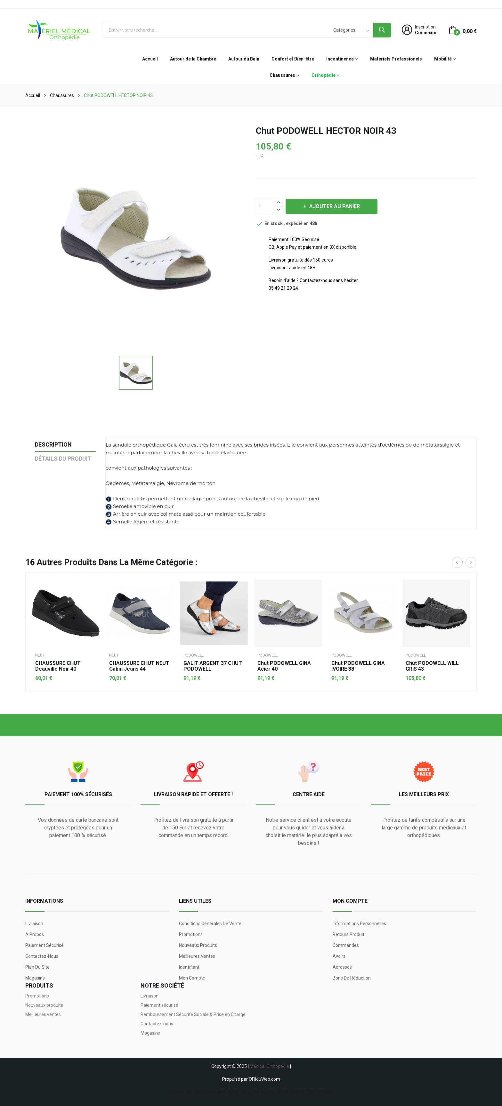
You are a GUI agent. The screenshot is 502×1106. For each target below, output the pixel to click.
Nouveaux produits (198, 945)
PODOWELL (193, 655)
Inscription (425, 26)
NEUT (40, 655)
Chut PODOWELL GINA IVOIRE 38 (358, 666)
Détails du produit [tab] (63, 458)
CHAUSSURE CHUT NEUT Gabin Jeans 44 (139, 666)
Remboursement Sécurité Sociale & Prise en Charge (193, 1014)
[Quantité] (265, 206)
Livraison (34, 923)
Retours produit (348, 934)
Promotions (191, 934)
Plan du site (37, 967)
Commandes (346, 945)
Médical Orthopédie (269, 1066)
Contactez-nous (41, 956)
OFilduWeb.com (264, 1079)
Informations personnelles (359, 923)
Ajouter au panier (334, 206)
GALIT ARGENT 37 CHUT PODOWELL (212, 666)
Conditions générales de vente (210, 923)
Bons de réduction (352, 978)
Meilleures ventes (197, 956)
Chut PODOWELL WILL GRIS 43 (432, 666)
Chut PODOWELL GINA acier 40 (284, 666)
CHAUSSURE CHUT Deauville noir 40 (58, 666)
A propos (34, 934)
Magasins (35, 978)
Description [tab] (53, 444)
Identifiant (189, 967)
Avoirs (339, 956)
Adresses (342, 967)
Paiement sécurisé (44, 945)
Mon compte (192, 978)
